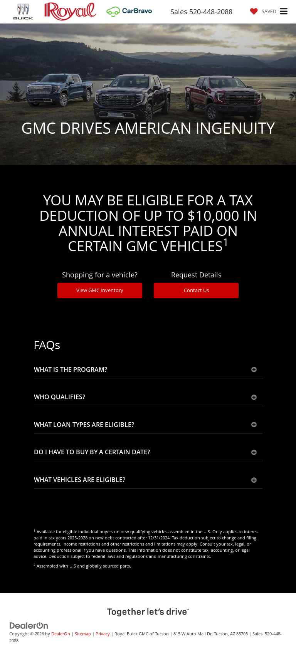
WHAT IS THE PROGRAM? (145, 369)
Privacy (103, 633)
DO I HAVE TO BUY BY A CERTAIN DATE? (145, 452)
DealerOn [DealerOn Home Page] (60, 633)
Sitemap (83, 633)
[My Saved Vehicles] (261, 11)
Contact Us (196, 290)
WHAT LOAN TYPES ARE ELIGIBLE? (145, 425)
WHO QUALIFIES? (145, 397)
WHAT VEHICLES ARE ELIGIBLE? (145, 480)
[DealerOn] (29, 624)
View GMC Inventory (99, 290)
